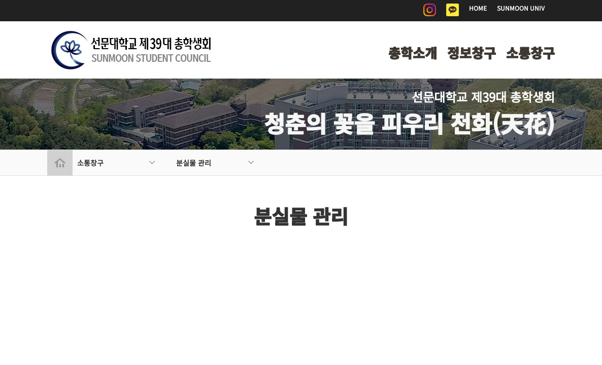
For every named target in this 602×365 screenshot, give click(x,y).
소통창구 (530, 52)
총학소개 (412, 52)
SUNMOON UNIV (521, 8)
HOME (478, 8)
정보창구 (471, 52)
